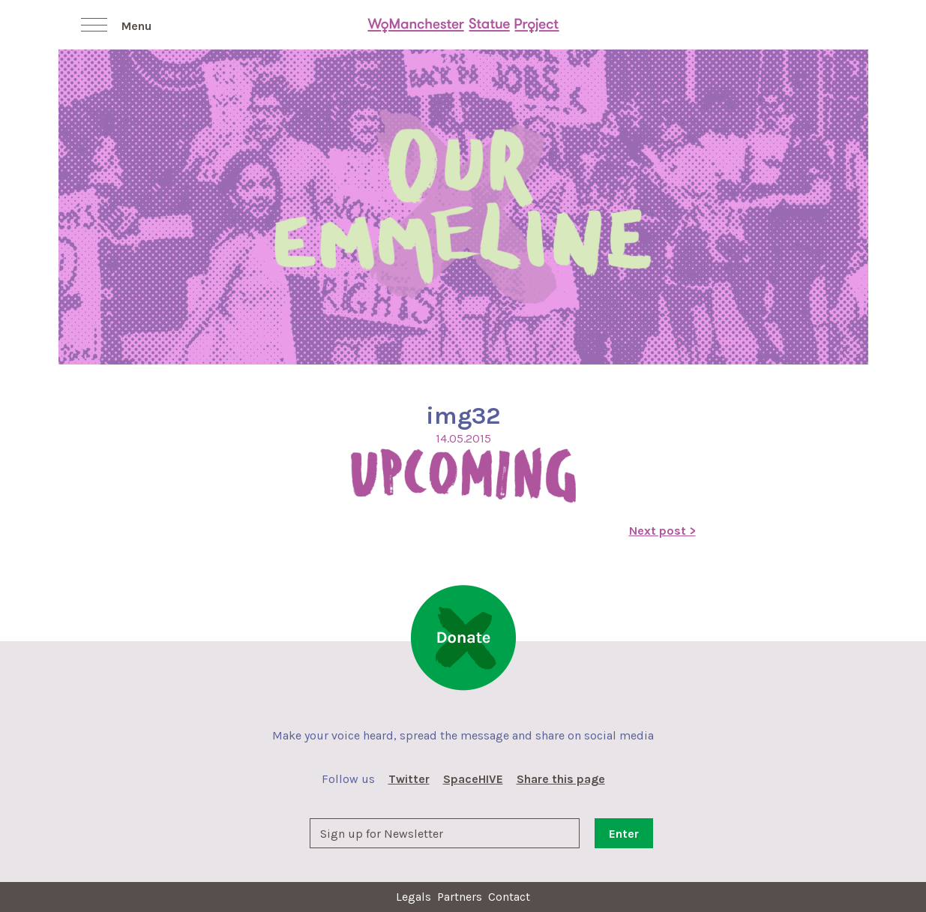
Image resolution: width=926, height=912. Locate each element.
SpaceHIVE (473, 779)
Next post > (662, 531)
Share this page (561, 779)
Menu (136, 26)
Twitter (409, 779)
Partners (459, 897)
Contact (509, 897)
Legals (413, 897)
